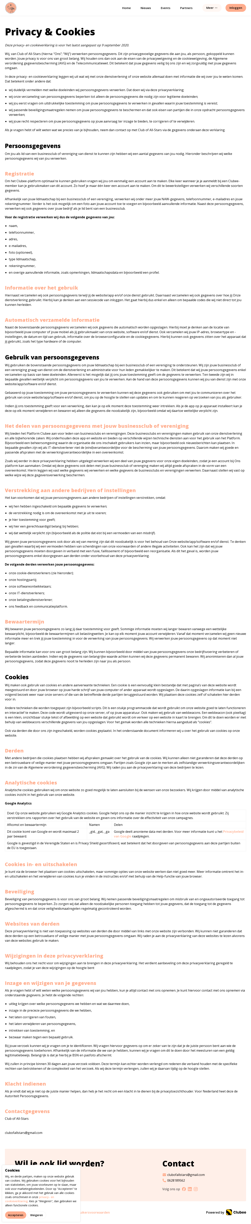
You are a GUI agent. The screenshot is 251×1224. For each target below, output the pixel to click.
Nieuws (146, 8)
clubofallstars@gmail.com (183, 1175)
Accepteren (15, 1215)
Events (165, 8)
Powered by (226, 1212)
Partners (186, 8)
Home (126, 8)
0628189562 (173, 1180)
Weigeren (36, 1215)
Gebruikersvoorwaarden (91, 1212)
